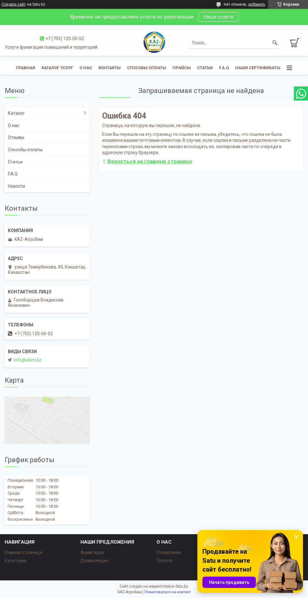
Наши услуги (218, 17)
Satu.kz (181, 586)
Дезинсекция (94, 560)
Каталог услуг (57, 67)
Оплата (164, 560)
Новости (16, 186)
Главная (25, 67)
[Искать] (275, 43)
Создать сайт (13, 4)
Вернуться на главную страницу (149, 161)
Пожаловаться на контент (167, 592)
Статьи (205, 67)
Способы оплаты (146, 67)
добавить (256, 4)
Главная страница (23, 552)
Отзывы (16, 137)
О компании (169, 552)
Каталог (16, 113)
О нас (86, 67)
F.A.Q (224, 67)
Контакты (109, 67)
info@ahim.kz (27, 360)
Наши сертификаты (257, 67)
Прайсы (182, 67)
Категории (15, 560)
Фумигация (92, 552)
